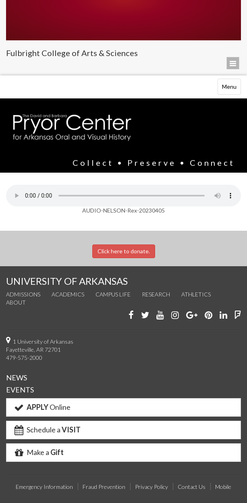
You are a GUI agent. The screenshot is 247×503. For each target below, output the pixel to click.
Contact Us (191, 486)
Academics (68, 294)
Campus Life (113, 294)
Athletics (196, 294)
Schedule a (47, 429)
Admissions (23, 294)
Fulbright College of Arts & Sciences (72, 53)
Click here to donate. (124, 251)
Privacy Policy (151, 486)
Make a (38, 452)
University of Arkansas (123, 20)
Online (42, 407)
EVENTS (20, 389)
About (16, 302)
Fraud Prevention (104, 486)
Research (156, 294)
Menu (231, 88)
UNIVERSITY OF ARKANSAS (67, 281)
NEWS (16, 377)
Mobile (223, 486)
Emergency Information (44, 486)
